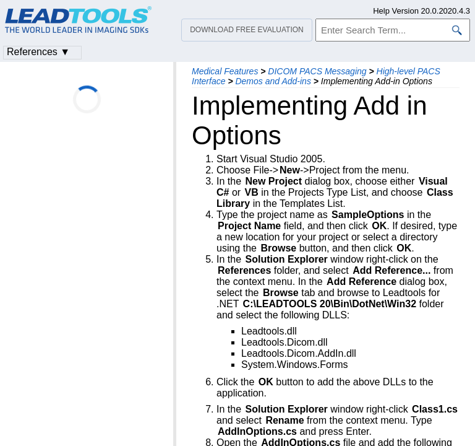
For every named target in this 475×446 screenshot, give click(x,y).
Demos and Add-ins (272, 81)
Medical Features (225, 71)
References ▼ (38, 51)
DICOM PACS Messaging (317, 71)
